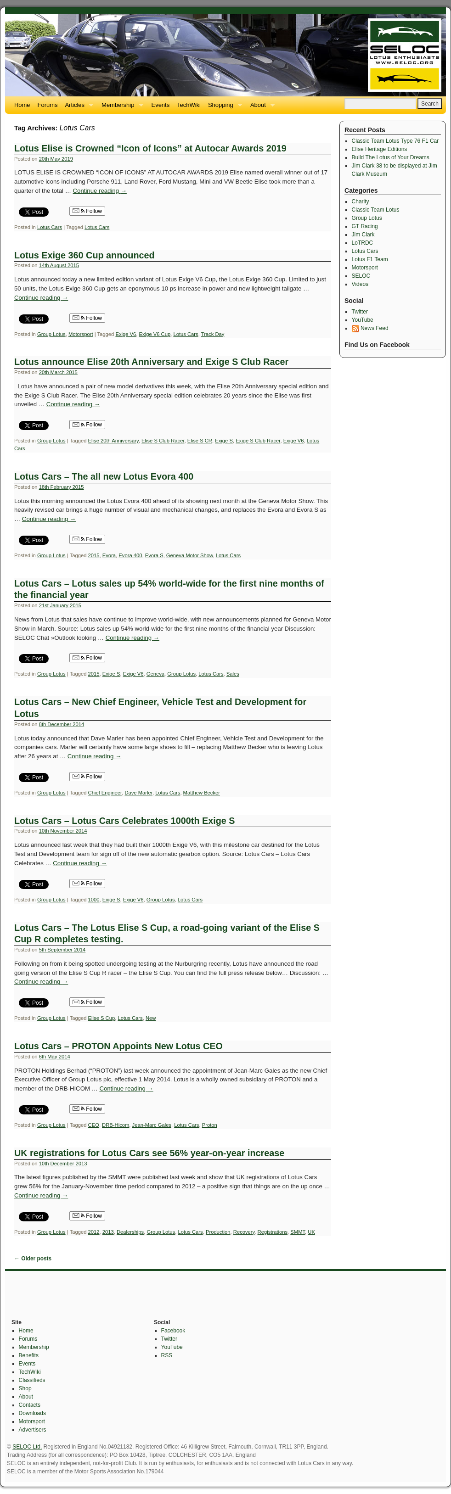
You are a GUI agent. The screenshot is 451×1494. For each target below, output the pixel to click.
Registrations (273, 1232)
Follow (87, 211)
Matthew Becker (201, 792)
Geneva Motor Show (189, 555)
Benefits (29, 1355)
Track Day (213, 334)
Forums (48, 104)
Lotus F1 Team (370, 259)
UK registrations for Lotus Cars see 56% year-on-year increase (149, 1153)
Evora (109, 555)
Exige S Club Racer (258, 440)
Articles (77, 107)
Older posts (32, 1258)
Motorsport (80, 334)
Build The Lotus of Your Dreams (390, 157)
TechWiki (189, 104)
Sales (232, 674)
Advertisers (32, 1430)
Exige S (224, 440)
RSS (167, 1355)
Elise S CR (199, 440)
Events (161, 104)
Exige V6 (125, 334)
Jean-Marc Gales (151, 1125)
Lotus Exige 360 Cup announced (84, 255)
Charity (360, 201)
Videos (360, 284)
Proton (209, 1125)
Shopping (223, 107)
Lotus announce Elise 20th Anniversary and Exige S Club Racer (151, 362)
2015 (94, 555)
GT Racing (365, 226)
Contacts (29, 1405)
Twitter (360, 311)
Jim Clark (363, 234)
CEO (93, 1125)
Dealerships (130, 1232)
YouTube (362, 320)
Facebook (173, 1330)
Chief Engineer (105, 792)
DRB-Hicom (115, 1125)
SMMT (297, 1232)
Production (218, 1232)
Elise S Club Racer (163, 440)
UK (311, 1232)
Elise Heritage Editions (379, 149)
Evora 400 (130, 555)
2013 (108, 1232)
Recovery (244, 1232)
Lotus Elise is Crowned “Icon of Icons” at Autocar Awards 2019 (150, 148)
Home (22, 104)
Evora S (154, 555)
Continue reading (100, 190)
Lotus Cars (49, 227)
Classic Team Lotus (376, 210)
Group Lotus (51, 334)
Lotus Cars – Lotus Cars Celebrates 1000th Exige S (124, 821)
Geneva (155, 674)
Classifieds (32, 1380)
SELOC (361, 276)
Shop (25, 1388)
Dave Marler (138, 792)
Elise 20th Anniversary (113, 440)
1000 (94, 899)
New (151, 1018)
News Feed (370, 328)
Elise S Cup (101, 1018)
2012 (94, 1232)
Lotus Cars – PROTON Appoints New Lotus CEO (118, 1046)
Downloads (32, 1413)
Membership (120, 107)
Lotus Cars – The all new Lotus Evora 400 (103, 476)
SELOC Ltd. (27, 1447)
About (261, 107)
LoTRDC (362, 243)
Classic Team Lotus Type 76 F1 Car (395, 141)
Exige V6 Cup (155, 334)
